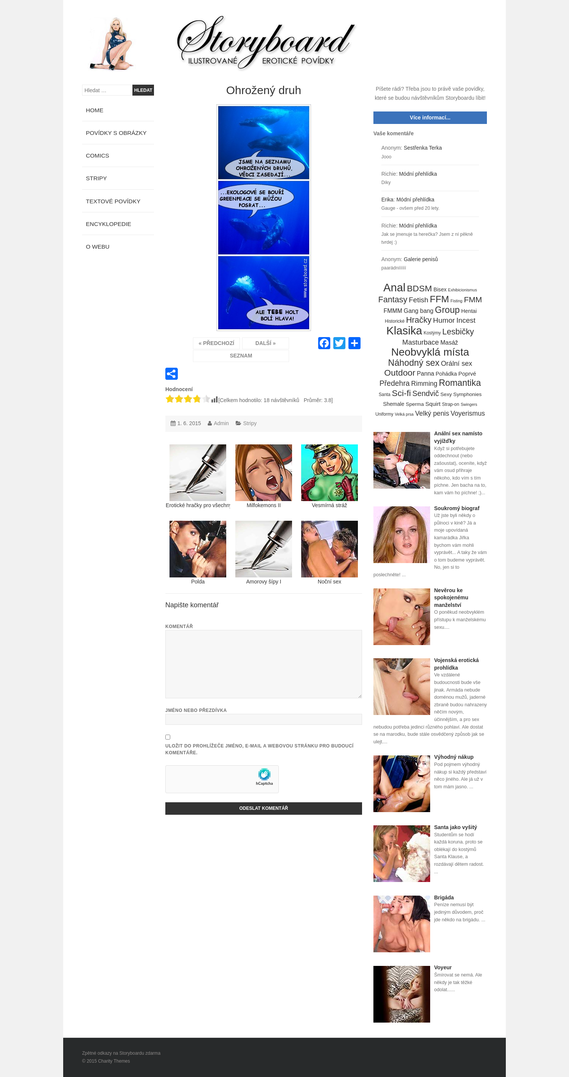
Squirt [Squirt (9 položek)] (432, 404)
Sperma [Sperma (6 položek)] (415, 404)
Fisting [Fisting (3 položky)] (456, 301)
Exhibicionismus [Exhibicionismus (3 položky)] (462, 290)
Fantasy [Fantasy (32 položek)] (392, 299)
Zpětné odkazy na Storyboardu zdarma (121, 1053)
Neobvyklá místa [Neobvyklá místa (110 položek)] (430, 352)
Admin (221, 423)
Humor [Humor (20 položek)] (444, 320)
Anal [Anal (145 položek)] (394, 287)
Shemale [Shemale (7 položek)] (393, 404)
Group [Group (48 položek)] (447, 310)
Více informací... (430, 118)
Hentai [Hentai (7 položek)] (469, 311)
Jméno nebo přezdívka (196, 710)
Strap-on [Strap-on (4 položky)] (450, 404)
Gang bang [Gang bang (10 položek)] (419, 311)
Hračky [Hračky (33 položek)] (419, 320)
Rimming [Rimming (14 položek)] (424, 383)
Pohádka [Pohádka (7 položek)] (446, 374)
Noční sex (329, 553)
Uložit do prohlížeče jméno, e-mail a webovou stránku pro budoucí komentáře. (259, 749)
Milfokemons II (263, 476)
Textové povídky (113, 201)
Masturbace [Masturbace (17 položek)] (420, 342)
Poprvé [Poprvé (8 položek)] (467, 374)
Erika (387, 200)
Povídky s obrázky (116, 133)
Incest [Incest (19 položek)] (466, 320)
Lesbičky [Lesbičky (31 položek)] (458, 332)
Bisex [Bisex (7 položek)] (440, 289)
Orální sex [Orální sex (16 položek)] (456, 363)
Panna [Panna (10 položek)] (425, 373)
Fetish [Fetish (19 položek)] (418, 300)
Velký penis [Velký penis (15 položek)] (432, 413)
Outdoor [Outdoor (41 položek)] (399, 373)
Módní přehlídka (418, 174)
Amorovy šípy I (263, 553)
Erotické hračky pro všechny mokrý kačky (198, 476)
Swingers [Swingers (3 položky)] (469, 404)
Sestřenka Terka (423, 148)
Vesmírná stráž (329, 476)
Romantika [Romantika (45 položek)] (460, 383)
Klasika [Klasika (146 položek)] (404, 330)
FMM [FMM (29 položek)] (473, 299)
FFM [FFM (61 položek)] (439, 299)
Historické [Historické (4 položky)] (394, 321)
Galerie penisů (421, 259)
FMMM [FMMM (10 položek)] (393, 311)
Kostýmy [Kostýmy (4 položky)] (432, 333)
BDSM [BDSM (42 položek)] (419, 288)
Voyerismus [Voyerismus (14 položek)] (468, 413)
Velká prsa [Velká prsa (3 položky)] (404, 414)
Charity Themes (114, 1061)
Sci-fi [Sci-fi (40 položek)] (401, 393)
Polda (197, 553)
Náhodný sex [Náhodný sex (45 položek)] (414, 363)
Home (94, 110)
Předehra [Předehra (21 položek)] (394, 383)
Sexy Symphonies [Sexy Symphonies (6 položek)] (461, 394)
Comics (97, 155)
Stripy (250, 423)
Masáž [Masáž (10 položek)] (449, 342)
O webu (97, 246)
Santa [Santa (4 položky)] (384, 394)
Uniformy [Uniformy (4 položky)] (384, 414)
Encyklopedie (108, 224)
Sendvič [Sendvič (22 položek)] (425, 393)
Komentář (179, 626)
